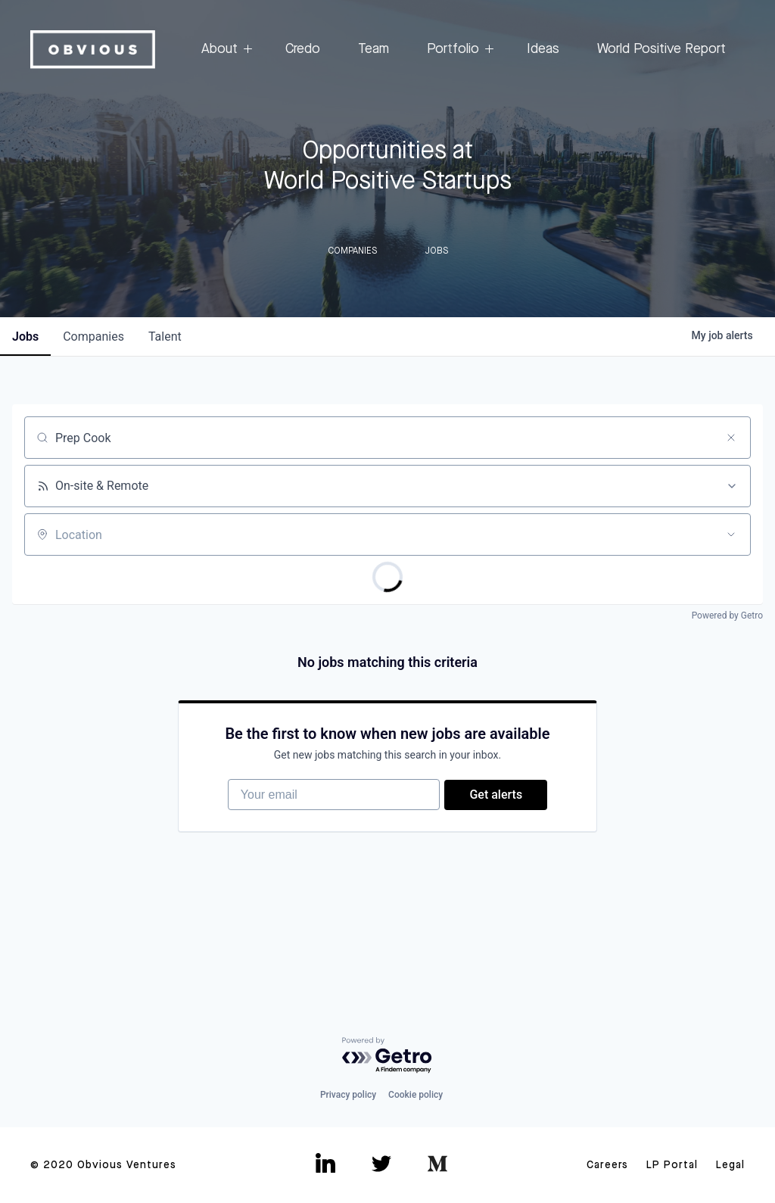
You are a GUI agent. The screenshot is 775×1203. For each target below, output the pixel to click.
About (224, 50)
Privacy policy (348, 1094)
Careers (607, 1165)
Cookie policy (415, 1094)
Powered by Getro (727, 615)
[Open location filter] (731, 534)
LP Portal (672, 1165)
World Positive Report (661, 49)
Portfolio (458, 50)
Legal (730, 1165)
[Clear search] (731, 437)
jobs (25, 336)
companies (93, 336)
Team (373, 49)
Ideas (543, 49)
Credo (302, 49)
